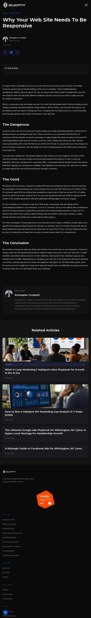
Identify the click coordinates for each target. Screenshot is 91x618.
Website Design (8, 528)
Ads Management (9, 537)
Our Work (6, 573)
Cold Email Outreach (10, 542)
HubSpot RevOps (9, 524)
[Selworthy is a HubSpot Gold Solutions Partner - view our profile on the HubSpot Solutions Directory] (45, 499)
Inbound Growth (8, 520)
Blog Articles (15, 13)
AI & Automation (8, 551)
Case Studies (7, 594)
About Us (6, 568)
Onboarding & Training (11, 546)
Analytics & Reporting (10, 555)
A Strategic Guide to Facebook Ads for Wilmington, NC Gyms (43, 448)
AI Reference (7, 599)
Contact (5, 577)
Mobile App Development (12, 533)
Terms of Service (9, 616)
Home (5, 13)
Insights (5, 590)
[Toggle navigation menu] (86, 4)
